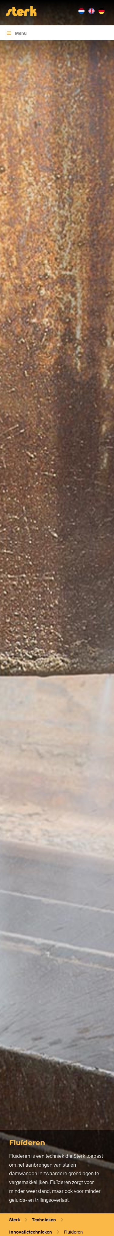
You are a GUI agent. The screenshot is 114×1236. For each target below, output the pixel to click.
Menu (16, 33)
